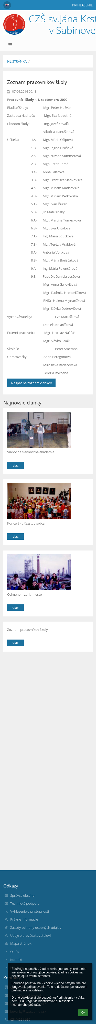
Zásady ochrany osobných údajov (35, 927)
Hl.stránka (17, 61)
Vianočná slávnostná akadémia (30, 452)
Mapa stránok (20, 943)
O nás (14, 951)
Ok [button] (83, 1013)
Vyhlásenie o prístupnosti (29, 911)
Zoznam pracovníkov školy (27, 629)
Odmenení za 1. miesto (24, 594)
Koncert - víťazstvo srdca (26, 523)
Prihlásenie (82, 5)
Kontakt (16, 959)
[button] (7, 5)
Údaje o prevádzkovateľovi (30, 935)
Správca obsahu (22, 895)
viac (15, 465)
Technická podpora (24, 903)
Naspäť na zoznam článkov (31, 383)
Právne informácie (24, 919)
